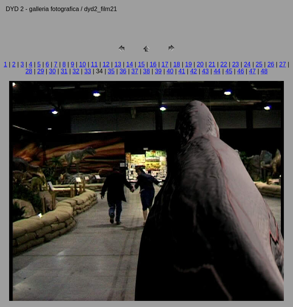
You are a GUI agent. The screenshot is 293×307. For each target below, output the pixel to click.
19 (188, 64)
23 (235, 64)
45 (228, 71)
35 (111, 71)
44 (217, 71)
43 (205, 71)
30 (52, 71)
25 (259, 64)
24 (247, 64)
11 (94, 64)
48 (264, 71)
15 (141, 64)
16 (153, 64)
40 (170, 71)
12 (106, 64)
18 (176, 64)
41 (182, 71)
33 (87, 71)
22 (224, 64)
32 (75, 71)
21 (212, 64)
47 (252, 71)
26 (270, 64)
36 (122, 71)
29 (40, 71)
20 (200, 64)
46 (240, 71)
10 (82, 64)
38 (146, 71)
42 (193, 71)
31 (64, 71)
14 (129, 64)
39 (158, 71)
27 (282, 64)
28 (29, 71)
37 (134, 71)
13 (117, 64)
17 (164, 64)
